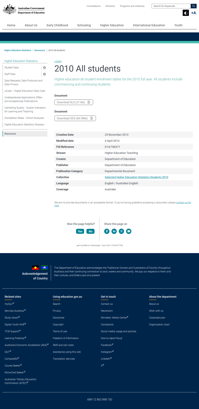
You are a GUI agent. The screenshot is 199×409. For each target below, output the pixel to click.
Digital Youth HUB (14, 324)
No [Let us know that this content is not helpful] (91, 231)
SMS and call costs (63, 345)
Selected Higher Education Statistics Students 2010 (136, 177)
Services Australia (14, 310)
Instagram (106, 351)
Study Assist (11, 317)
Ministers (110, 6)
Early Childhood (57, 25)
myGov (8, 303)
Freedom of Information (66, 338)
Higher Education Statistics (17, 50)
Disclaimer (58, 317)
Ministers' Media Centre (114, 317)
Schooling (84, 25)
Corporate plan (157, 317)
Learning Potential (15, 338)
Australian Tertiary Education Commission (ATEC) (20, 381)
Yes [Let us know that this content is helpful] (80, 231)
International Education (149, 25)
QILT (7, 351)
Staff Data (10, 74)
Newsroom (107, 310)
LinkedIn (105, 358)
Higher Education (112, 25)
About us (154, 303)
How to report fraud (111, 338)
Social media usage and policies (118, 331)
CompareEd (11, 358)
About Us (31, 25)
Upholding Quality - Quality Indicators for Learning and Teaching (25, 109)
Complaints (107, 324)
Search (56, 303)
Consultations (94, 6)
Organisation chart (159, 324)
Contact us (107, 303)
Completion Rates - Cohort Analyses (24, 118)
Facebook (106, 345)
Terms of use (60, 331)
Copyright (58, 324)
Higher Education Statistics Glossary (24, 124)
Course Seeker (12, 365)
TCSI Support (12, 331)
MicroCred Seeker (14, 372)
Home (11, 25)
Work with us (156, 310)
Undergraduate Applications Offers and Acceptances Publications (23, 99)
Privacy (57, 310)
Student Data (12, 67)
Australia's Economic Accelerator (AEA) (26, 345)
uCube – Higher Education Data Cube (25, 90)
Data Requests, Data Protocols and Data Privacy (23, 82)
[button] (44, 67)
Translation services (64, 358)
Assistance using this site (67, 351)
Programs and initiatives (132, 6)
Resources (40, 50)
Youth (178, 25)
